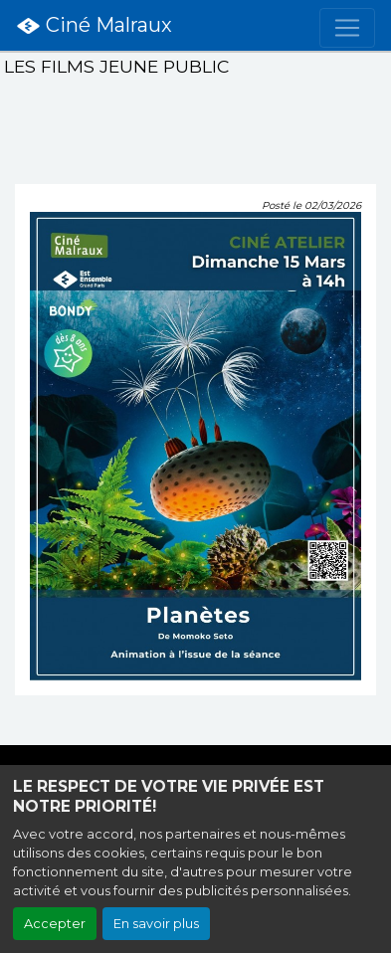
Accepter (55, 923)
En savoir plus (156, 923)
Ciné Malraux (94, 26)
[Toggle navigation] (347, 28)
